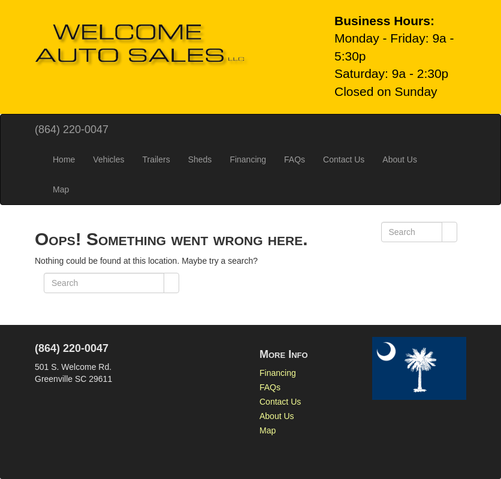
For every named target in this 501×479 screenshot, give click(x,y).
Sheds (200, 159)
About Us (399, 159)
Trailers (156, 159)
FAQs (294, 159)
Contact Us (343, 159)
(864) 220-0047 (71, 129)
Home (64, 159)
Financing (248, 159)
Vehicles (108, 159)
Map (61, 189)
